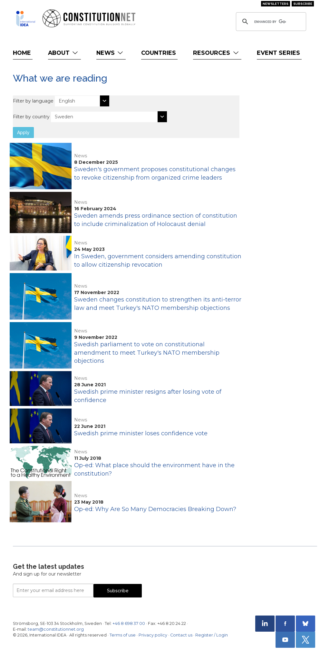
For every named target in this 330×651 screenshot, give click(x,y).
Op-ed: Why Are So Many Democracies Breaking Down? (155, 509)
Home (22, 52)
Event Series (278, 52)
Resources (216, 52)
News (110, 52)
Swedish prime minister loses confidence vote (141, 433)
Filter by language (33, 101)
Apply (23, 132)
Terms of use (123, 635)
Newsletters (275, 3)
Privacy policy (153, 635)
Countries (158, 52)
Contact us (181, 635)
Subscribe (302, 3)
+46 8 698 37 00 (128, 623)
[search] (270, 21)
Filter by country (31, 117)
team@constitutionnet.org (56, 629)
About (63, 52)
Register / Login (211, 635)
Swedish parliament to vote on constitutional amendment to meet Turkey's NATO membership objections (146, 352)
